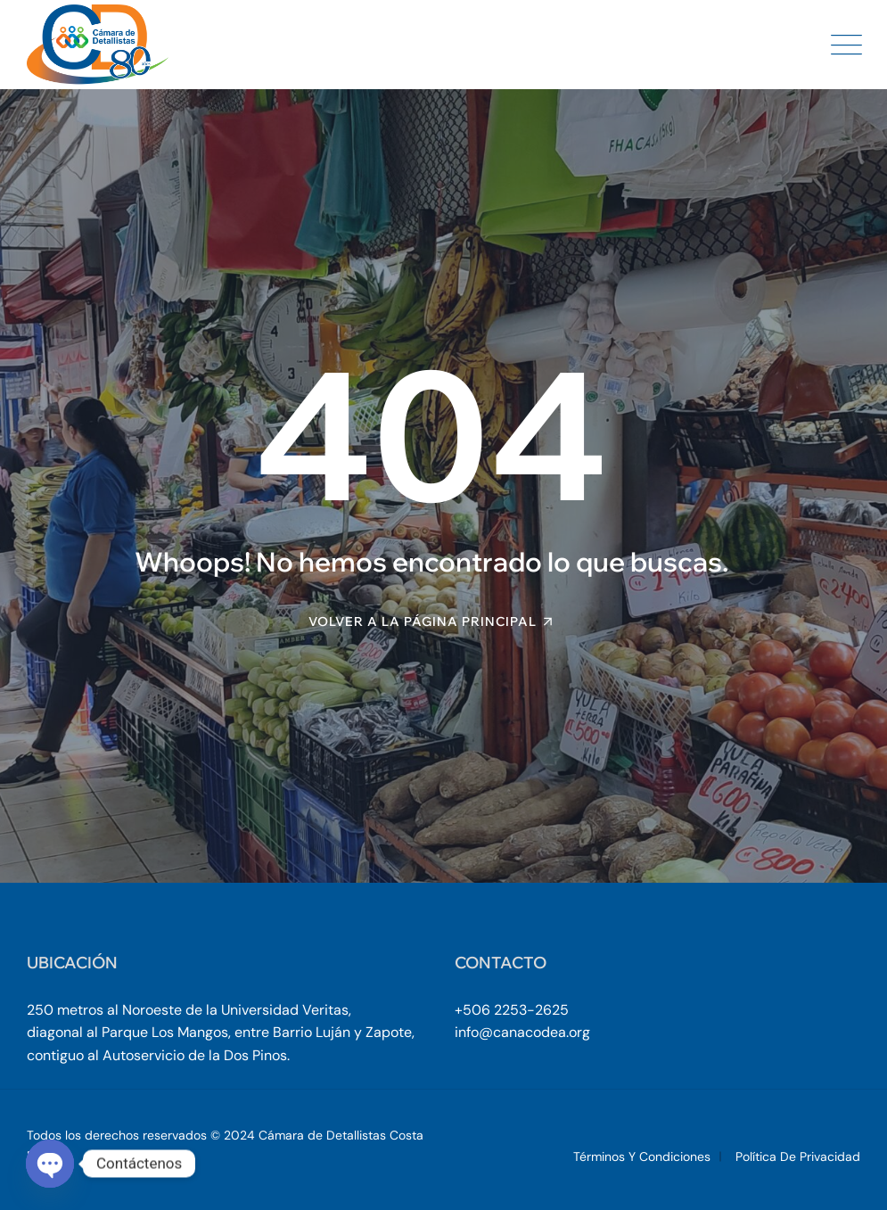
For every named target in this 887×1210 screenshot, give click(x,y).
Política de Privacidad (797, 1156)
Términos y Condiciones (641, 1156)
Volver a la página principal (422, 621)
